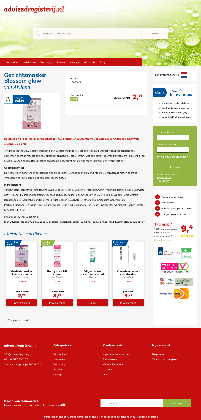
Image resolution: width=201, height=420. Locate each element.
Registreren (158, 354)
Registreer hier (164, 177)
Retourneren (110, 359)
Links (106, 374)
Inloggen (175, 167)
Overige (74, 62)
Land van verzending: (171, 74)
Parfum (61, 62)
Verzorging (46, 62)
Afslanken (30, 62)
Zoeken (154, 33)
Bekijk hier (21, 143)
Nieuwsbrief (163, 180)
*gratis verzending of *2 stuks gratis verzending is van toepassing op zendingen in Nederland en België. (100, 416)
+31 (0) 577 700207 (16, 359)
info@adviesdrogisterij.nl (17, 354)
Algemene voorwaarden (116, 354)
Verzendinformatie (113, 364)
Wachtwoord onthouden (174, 156)
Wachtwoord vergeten (168, 174)
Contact (107, 369)
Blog (102, 62)
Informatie (89, 62)
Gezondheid (12, 62)
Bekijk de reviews (162, 240)
